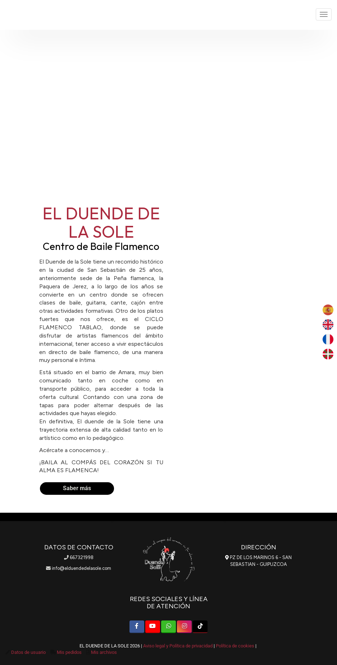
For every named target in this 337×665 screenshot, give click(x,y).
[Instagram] (184, 626)
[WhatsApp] (168, 626)
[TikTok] (200, 626)
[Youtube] (152, 626)
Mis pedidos (69, 652)
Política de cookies (235, 645)
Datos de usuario (28, 652)
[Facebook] (136, 626)
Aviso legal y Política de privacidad (178, 645)
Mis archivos (104, 652)
